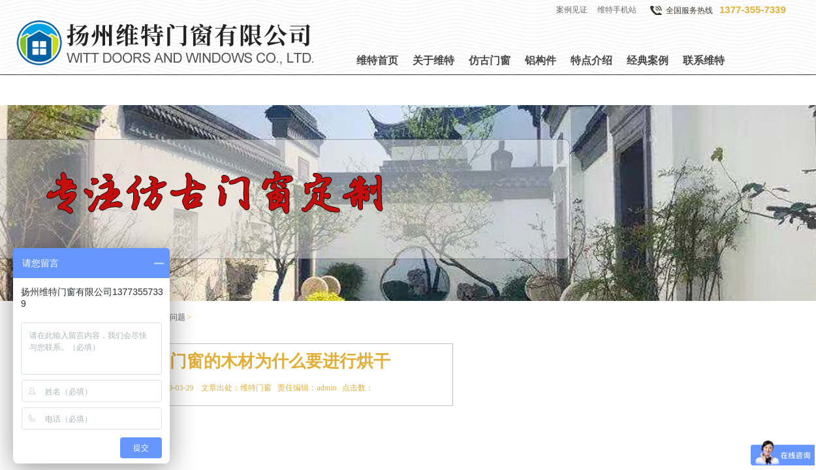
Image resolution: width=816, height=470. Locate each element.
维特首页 (377, 60)
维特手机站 (616, 9)
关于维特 (433, 60)
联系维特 (704, 60)
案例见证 (572, 9)
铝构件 (540, 60)
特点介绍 (591, 60)
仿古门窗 (489, 60)
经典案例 (647, 60)
